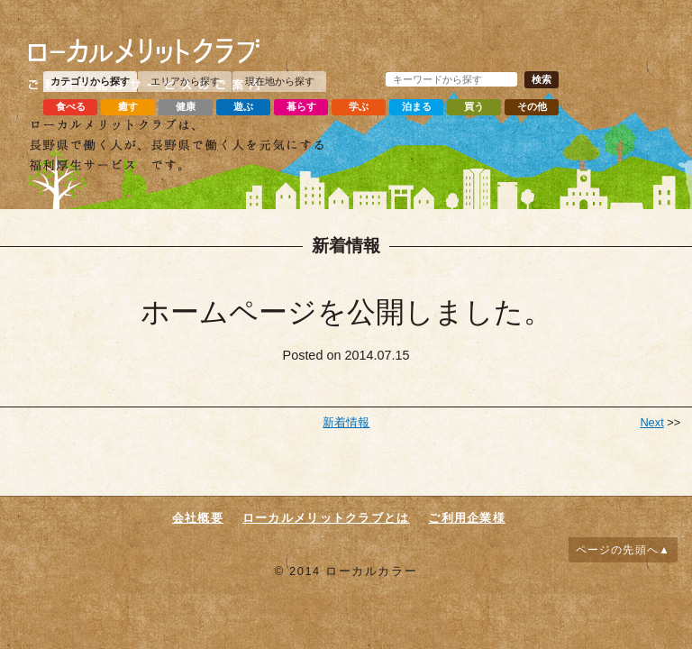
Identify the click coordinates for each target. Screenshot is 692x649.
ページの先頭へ (617, 550)
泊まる (417, 106)
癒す (128, 106)
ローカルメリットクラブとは (326, 518)
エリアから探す (185, 81)
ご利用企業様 (466, 518)
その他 (532, 106)
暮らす (301, 106)
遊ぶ (243, 106)
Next (651, 422)
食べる (71, 106)
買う (474, 106)
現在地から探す (279, 81)
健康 (186, 106)
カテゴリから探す (90, 81)
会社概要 (197, 518)
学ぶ (359, 106)
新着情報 (346, 422)
